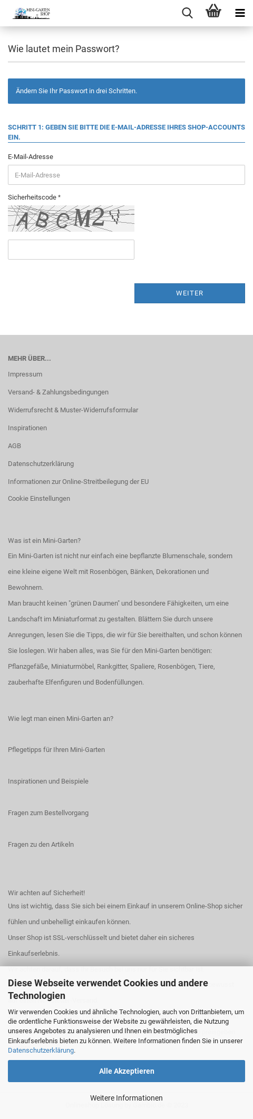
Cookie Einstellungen (39, 498)
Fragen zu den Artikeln (41, 844)
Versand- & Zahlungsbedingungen (58, 392)
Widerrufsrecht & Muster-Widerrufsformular (73, 410)
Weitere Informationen (126, 1098)
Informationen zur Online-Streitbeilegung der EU (78, 482)
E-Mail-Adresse (30, 157)
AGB (14, 446)
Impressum (25, 374)
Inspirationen (27, 428)
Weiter (189, 293)
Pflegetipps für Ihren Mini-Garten (56, 750)
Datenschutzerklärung (41, 1050)
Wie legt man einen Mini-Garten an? (60, 718)
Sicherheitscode (33, 197)
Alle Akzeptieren (126, 1071)
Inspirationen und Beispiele (48, 781)
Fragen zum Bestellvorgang (48, 813)
